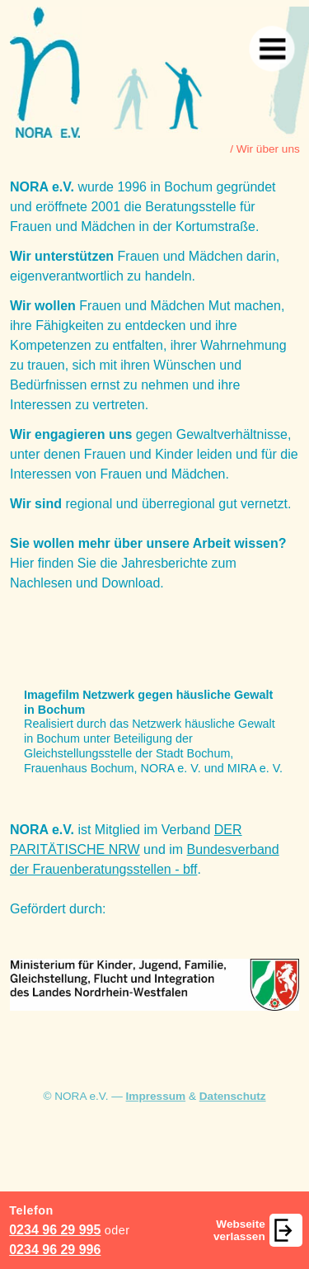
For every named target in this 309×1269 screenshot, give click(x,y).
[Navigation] (271, 48)
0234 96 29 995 (55, 1230)
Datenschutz (232, 1096)
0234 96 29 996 (55, 1250)
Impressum (156, 1096)
